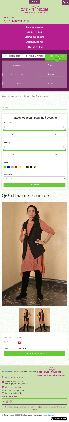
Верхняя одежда (12, 56)
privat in (7, 371)
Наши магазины (35, 47)
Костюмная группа (34, 56)
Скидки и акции (34, 32)
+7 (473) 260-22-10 (18, 21)
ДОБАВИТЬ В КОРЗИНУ (34, 353)
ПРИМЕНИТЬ (34, 185)
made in (60, 419)
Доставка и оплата (34, 37)
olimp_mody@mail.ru (13, 387)
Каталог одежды (34, 27)
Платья (50, 74)
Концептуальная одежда (56, 57)
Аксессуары (18, 65)
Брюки (51, 65)
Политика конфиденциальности (16, 407)
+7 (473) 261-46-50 (14, 377)
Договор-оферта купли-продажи (43, 407)
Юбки (50, 83)
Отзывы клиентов (35, 42)
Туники (18, 83)
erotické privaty (48, 415)
